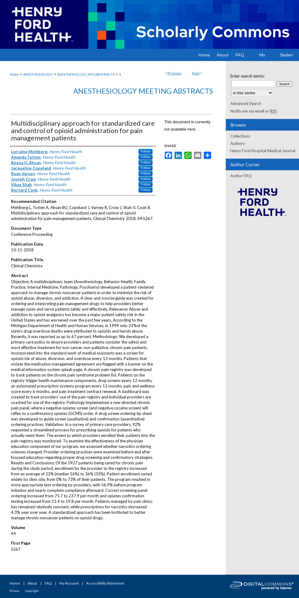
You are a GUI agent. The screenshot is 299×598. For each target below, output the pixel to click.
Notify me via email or (253, 111)
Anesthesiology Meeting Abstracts (143, 90)
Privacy (15, 591)
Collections (240, 136)
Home (14, 74)
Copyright (32, 591)
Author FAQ (241, 175)
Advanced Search (245, 103)
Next (196, 73)
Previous (175, 73)
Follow (145, 151)
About (32, 583)
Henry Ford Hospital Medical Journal (262, 150)
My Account (69, 583)
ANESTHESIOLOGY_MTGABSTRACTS (86, 74)
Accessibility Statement (105, 583)
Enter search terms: (247, 76)
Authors (237, 143)
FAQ (48, 583)
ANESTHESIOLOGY (38, 74)
